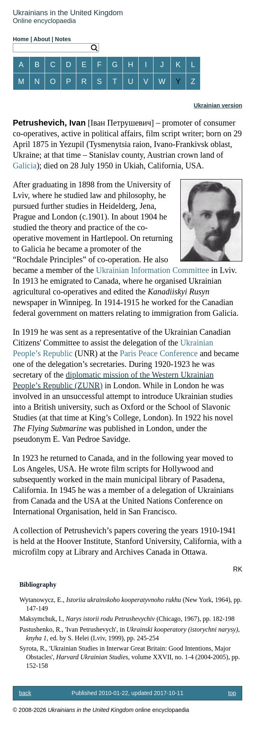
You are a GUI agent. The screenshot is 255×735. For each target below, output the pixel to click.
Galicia (25, 165)
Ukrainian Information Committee (152, 270)
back (25, 693)
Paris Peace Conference (159, 353)
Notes (63, 39)
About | (43, 39)
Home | (22, 39)
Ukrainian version (218, 105)
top (232, 693)
